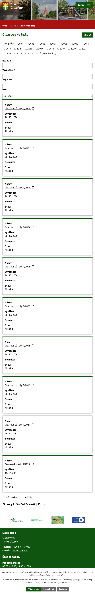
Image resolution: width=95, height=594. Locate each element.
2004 (20, 43)
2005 (31, 43)
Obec (13, 26)
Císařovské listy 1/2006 (19, 187)
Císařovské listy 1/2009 (19, 306)
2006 (42, 43)
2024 (19, 53)
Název (6, 60)
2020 (73, 48)
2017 (40, 48)
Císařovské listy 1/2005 (19, 148)
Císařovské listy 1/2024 (19, 424)
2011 (86, 43)
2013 (8, 48)
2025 (30, 53)
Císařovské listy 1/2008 (19, 266)
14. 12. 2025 (11, 473)
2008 (64, 43)
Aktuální (9, 131)
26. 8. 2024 (10, 433)
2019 (62, 48)
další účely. (61, 575)
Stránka (12, 497)
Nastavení (63, 589)
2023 (8, 53)
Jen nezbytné (48, 589)
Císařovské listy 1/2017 (19, 385)
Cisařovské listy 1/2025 (19, 464)
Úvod (4, 26)
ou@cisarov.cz (20, 550)
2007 (53, 43)
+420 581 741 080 (21, 546)
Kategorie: (8, 43)
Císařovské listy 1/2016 (19, 345)
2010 (75, 43)
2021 (84, 48)
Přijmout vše (33, 589)
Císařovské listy (47, 53)
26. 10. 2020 (11, 117)
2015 (19, 48)
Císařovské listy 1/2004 (19, 108)
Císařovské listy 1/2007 (19, 227)
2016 (29, 48)
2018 (51, 48)
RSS (87, 35)
